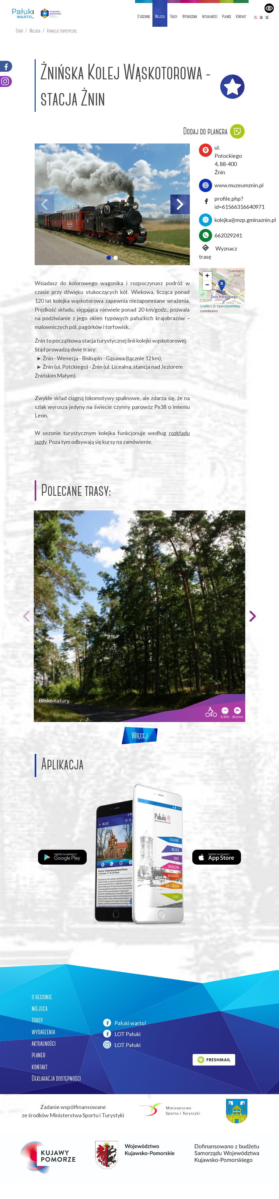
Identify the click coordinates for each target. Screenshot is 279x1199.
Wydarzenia (189, 16)
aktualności (44, 1043)
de (267, 17)
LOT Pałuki (122, 1034)
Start (19, 31)
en (261, 17)
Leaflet (206, 306)
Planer (226, 16)
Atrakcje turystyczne (62, 31)
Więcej (139, 735)
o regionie (42, 997)
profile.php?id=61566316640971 (239, 202)
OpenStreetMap (228, 306)
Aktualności (209, 16)
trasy (37, 1020)
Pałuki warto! (124, 1023)
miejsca (39, 1008)
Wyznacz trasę (218, 252)
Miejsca (160, 16)
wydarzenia (43, 1032)
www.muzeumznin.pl (238, 185)
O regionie (144, 16)
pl (255, 17)
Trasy (173, 16)
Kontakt (241, 16)
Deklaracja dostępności (56, 1078)
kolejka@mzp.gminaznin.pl (245, 219)
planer (38, 1055)
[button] (108, 258)
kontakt (39, 1067)
